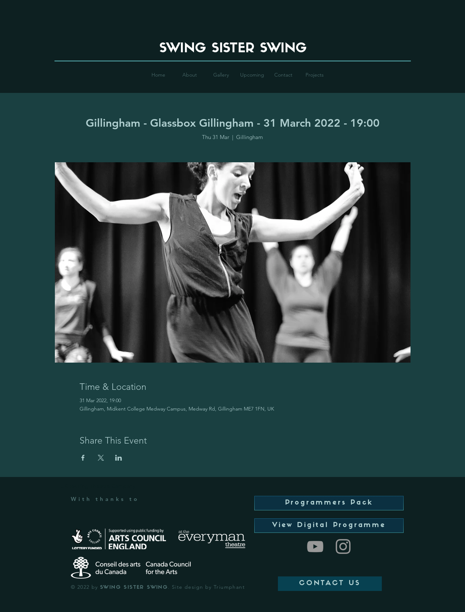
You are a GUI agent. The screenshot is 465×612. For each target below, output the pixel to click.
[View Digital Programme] (329, 525)
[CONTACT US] (330, 583)
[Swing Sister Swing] (315, 546)
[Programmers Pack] (329, 503)
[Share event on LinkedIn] (118, 458)
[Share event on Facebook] (83, 458)
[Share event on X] (100, 458)
